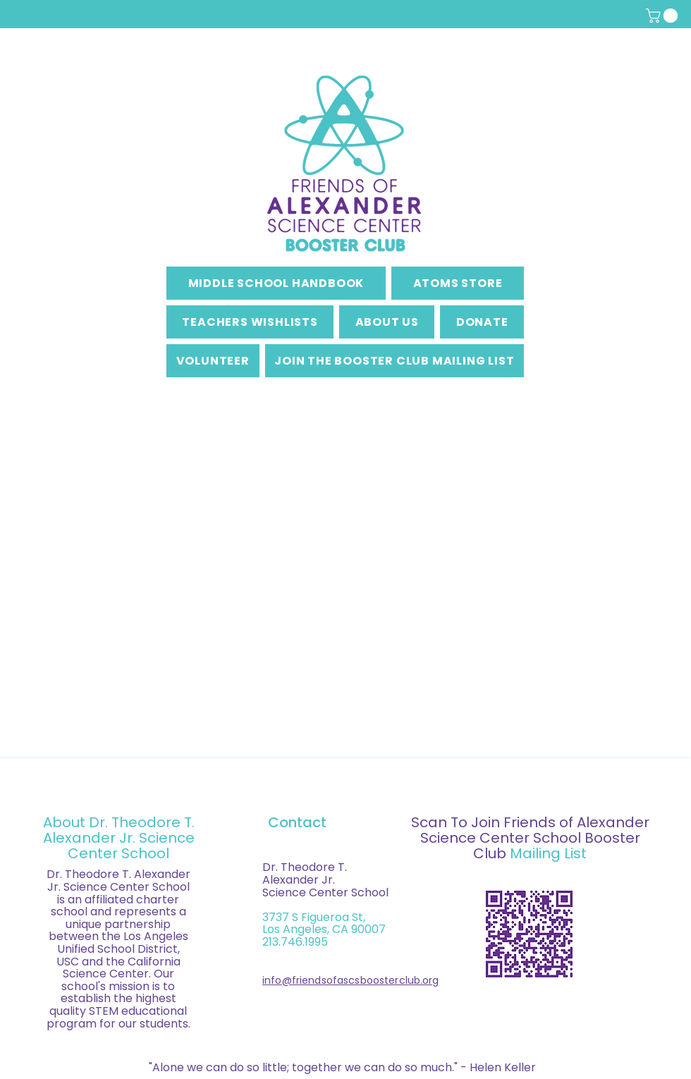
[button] (663, 15)
